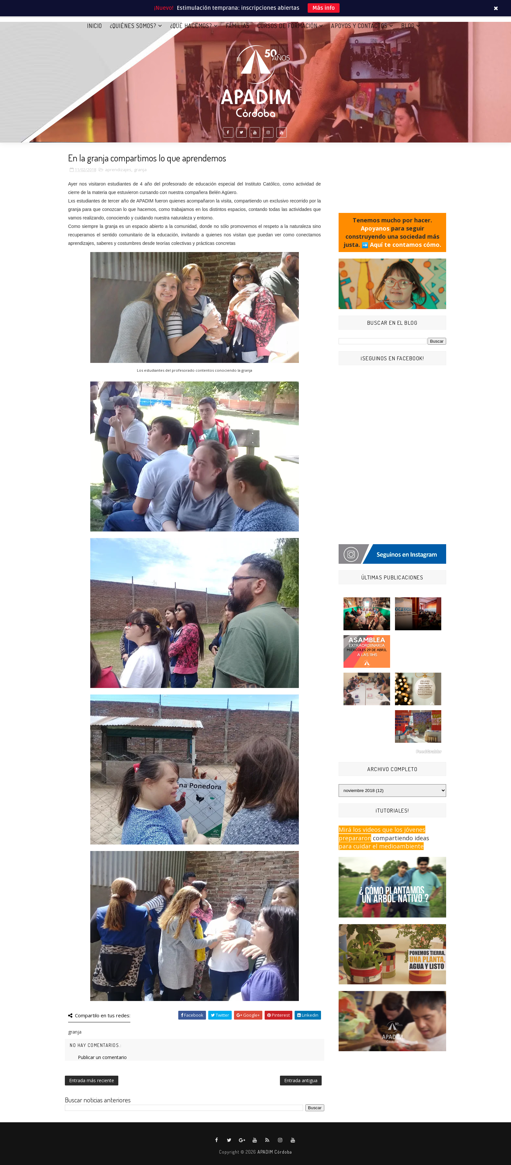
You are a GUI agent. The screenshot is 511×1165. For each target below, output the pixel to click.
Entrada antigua (300, 1080)
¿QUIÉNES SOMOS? (133, 25)
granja (140, 169)
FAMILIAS (238, 25)
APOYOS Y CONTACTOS (359, 25)
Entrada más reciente (91, 1080)
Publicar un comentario (102, 1057)
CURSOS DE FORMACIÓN (287, 25)
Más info (324, 8)
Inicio (94, 25)
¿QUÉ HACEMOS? (191, 25)
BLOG (408, 25)
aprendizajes (118, 169)
